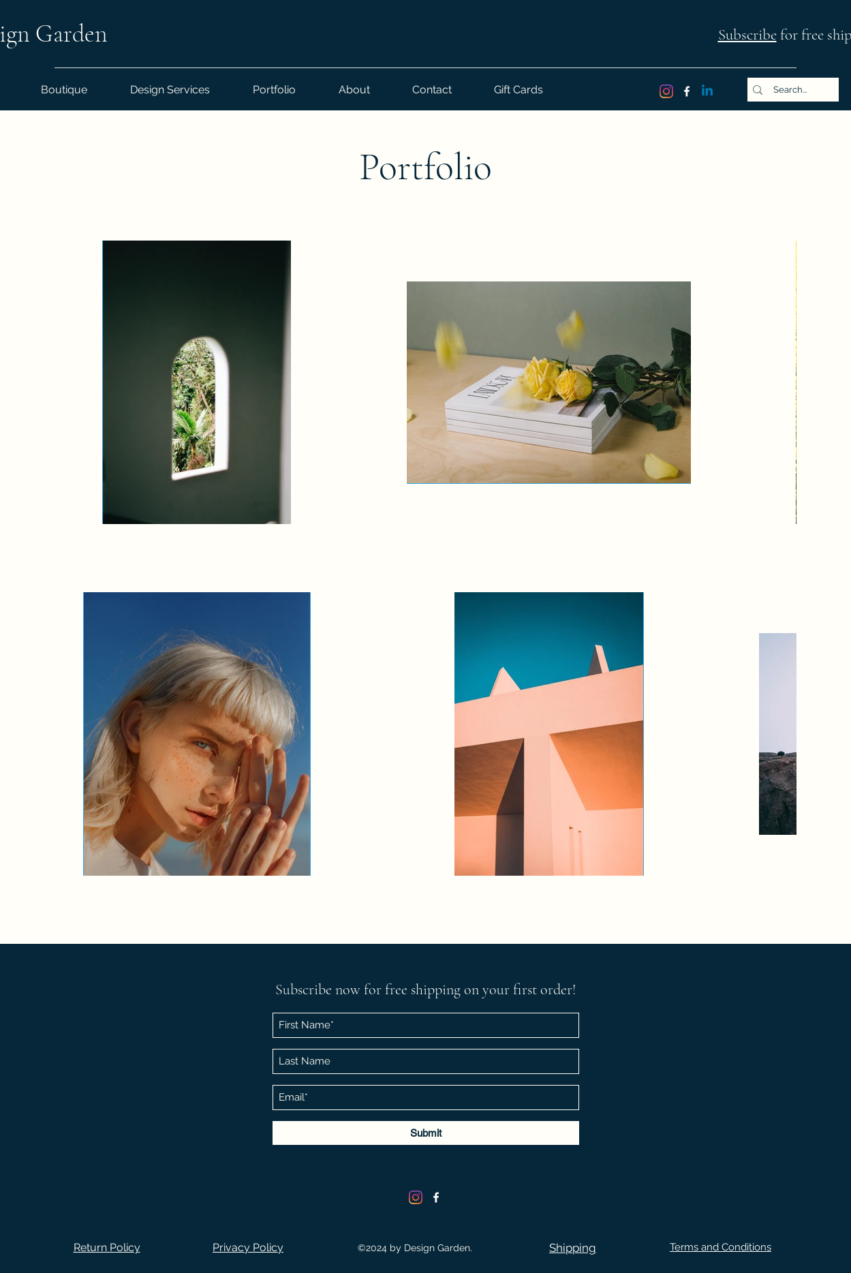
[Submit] (426, 1133)
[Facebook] (687, 91)
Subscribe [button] (747, 34)
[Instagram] (666, 91)
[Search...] (790, 90)
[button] (107, 1247)
